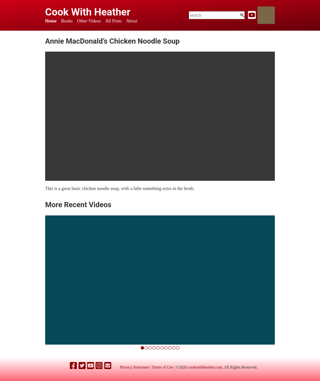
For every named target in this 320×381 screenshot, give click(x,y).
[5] (162, 347)
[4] (158, 347)
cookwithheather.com (205, 367)
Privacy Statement (134, 367)
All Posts (113, 20)
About (131, 20)
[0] (142, 347)
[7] (170, 347)
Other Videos (89, 20)
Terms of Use (162, 367)
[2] (150, 347)
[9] (178, 347)
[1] (146, 347)
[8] (174, 347)
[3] (154, 347)
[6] (166, 347)
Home (51, 20)
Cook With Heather (87, 12)
